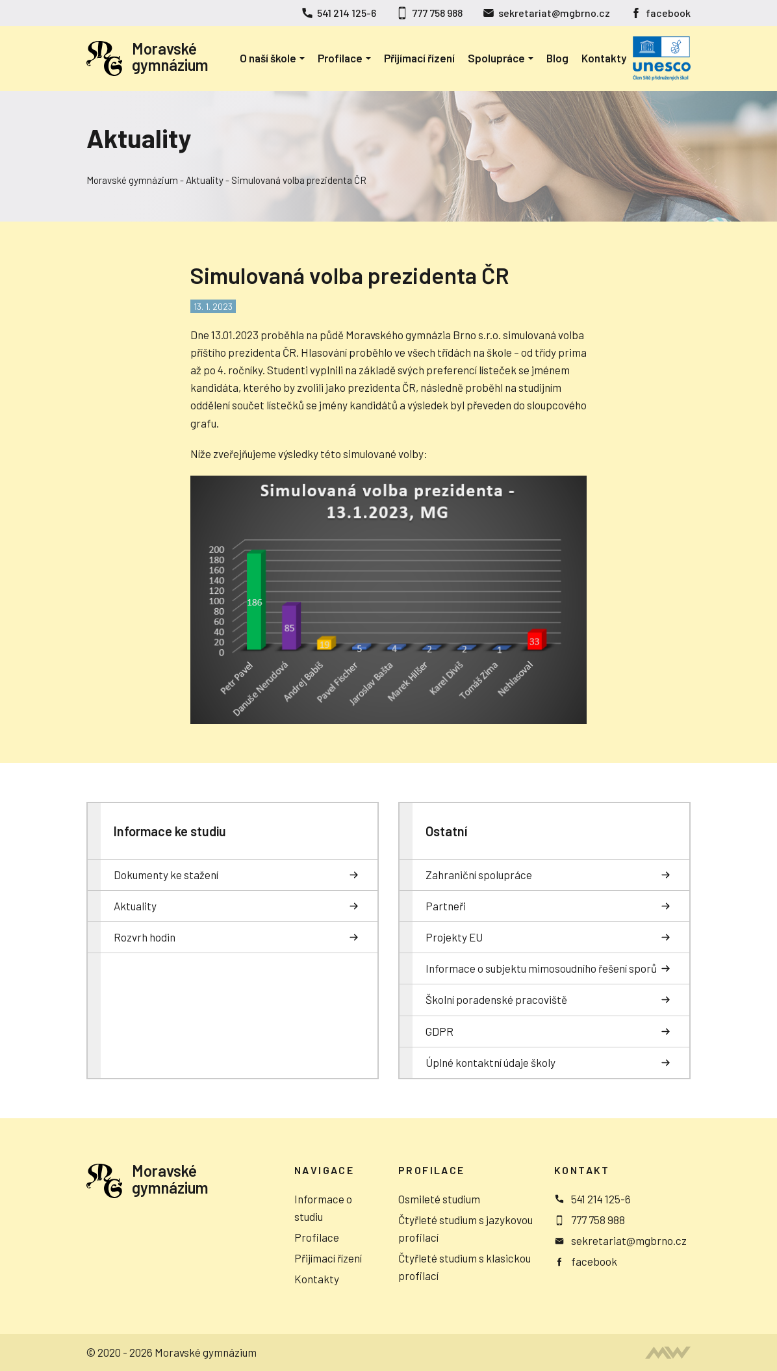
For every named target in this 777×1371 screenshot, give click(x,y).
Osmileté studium (439, 1198)
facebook (668, 12)
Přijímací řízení (419, 57)
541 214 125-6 (346, 12)
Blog (557, 57)
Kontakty (603, 57)
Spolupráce (496, 57)
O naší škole (268, 57)
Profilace (340, 57)
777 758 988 (437, 12)
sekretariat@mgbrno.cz (554, 12)
